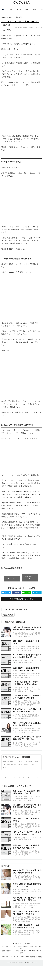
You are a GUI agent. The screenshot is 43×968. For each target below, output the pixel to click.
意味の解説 (8, 615)
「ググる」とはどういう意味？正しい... (20, 22)
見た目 (18, 9)
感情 (34, 9)
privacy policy (24, 957)
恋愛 (10, 9)
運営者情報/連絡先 (36, 957)
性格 (27, 9)
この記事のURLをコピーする (21, 599)
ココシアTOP (5, 957)
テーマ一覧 (14, 957)
